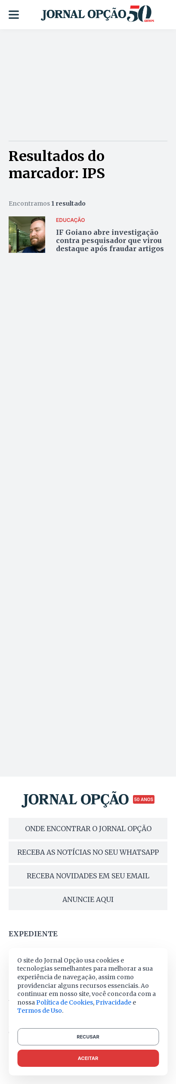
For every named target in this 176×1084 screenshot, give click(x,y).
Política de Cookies (64, 1002)
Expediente (33, 933)
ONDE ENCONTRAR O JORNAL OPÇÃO (88, 828)
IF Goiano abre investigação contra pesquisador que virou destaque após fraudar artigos (110, 240)
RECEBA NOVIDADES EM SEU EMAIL (88, 875)
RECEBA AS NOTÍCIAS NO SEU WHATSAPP (88, 852)
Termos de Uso (39, 1010)
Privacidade (113, 1002)
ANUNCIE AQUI (88, 899)
